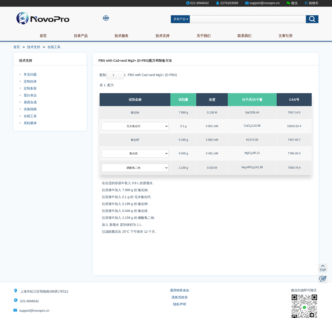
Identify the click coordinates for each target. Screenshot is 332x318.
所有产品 (180, 19)
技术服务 (121, 36)
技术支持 (162, 36)
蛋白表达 (30, 95)
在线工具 (53, 47)
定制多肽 (30, 88)
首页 (43, 36)
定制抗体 (30, 81)
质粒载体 (30, 123)
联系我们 (244, 36)
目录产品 (81, 36)
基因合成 (30, 102)
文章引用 (285, 36)
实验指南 (30, 109)
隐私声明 (179, 304)
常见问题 (30, 74)
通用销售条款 (179, 290)
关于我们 (203, 36)
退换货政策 (180, 297)
